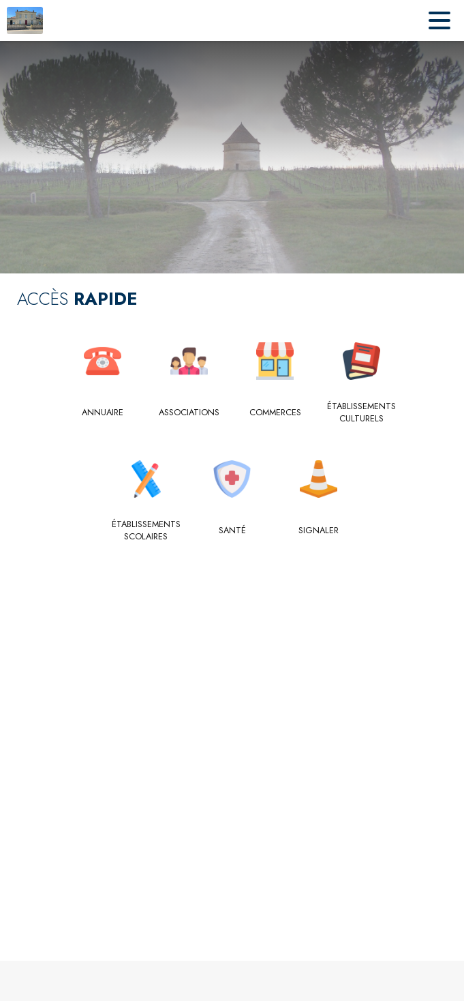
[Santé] (232, 530)
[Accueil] (25, 20)
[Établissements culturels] (361, 412)
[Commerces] (275, 412)
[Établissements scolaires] (146, 530)
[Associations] (189, 412)
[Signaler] (318, 530)
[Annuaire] (103, 412)
